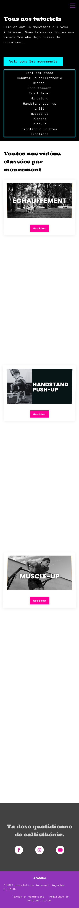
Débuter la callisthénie (39, 77)
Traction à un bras (39, 129)
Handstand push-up (39, 103)
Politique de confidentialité (48, 903)
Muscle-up (39, 113)
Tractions (39, 134)
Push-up (39, 123)
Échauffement (39, 88)
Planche (39, 118)
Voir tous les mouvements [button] (33, 61)
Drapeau (39, 82)
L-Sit (39, 108)
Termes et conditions (28, 902)
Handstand (39, 98)
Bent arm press (39, 72)
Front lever (39, 93)
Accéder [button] (39, 222)
